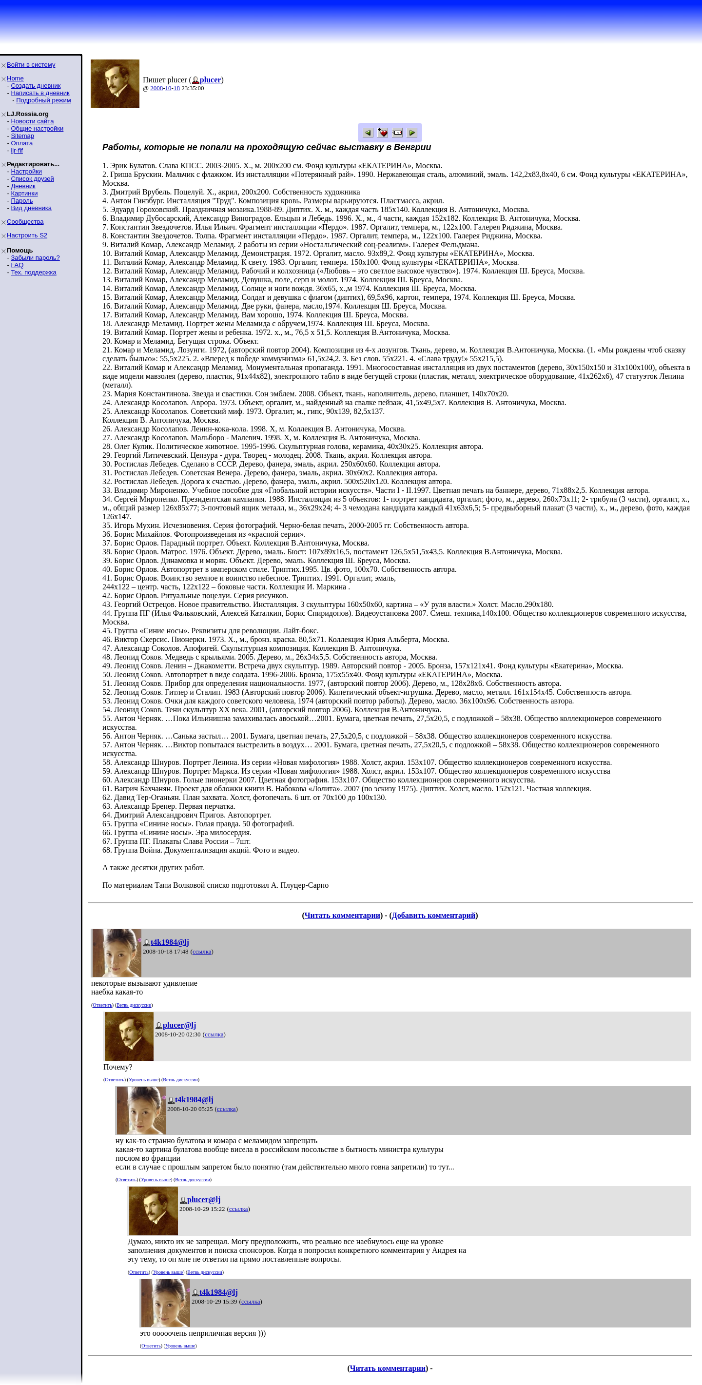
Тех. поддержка (33, 272)
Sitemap (22, 135)
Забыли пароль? (35, 257)
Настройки (26, 171)
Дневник (23, 186)
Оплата (22, 143)
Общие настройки (37, 128)
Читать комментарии (342, 915)
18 (177, 88)
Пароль (22, 200)
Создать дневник (35, 85)
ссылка (202, 951)
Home (15, 78)
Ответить (102, 1005)
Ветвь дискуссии (134, 1005)
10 (168, 88)
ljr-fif (17, 150)
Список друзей (32, 178)
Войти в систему (31, 64)
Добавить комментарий (433, 915)
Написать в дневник (40, 93)
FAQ (17, 265)
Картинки (24, 193)
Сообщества (25, 221)
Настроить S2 (27, 235)
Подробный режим (43, 100)
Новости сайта (32, 121)
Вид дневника (31, 208)
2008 (156, 88)
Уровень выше (143, 1079)
